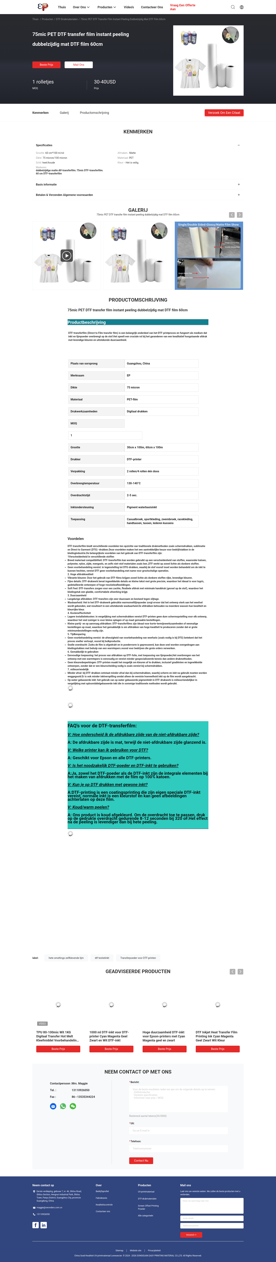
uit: (132, 1123)
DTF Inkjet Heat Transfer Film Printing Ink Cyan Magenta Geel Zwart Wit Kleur (216, 1036)
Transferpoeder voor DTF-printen (138, 958)
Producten (47, 19)
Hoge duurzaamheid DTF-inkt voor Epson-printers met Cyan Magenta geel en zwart (164, 1036)
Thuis (35, 19)
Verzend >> (191, 1235)
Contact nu (141, 1160)
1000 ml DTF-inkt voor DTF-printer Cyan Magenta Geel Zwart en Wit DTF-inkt (109, 1036)
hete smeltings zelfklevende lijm (66, 958)
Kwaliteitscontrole (104, 1205)
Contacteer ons (103, 1211)
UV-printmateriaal (146, 1191)
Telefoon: (136, 1141)
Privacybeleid (154, 1250)
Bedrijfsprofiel (102, 1191)
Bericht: (135, 1082)
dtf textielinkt (102, 958)
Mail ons (78, 64)
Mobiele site (135, 1250)
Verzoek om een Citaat (224, 112)
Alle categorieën (145, 1215)
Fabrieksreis (101, 1198)
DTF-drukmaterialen (67, 19)
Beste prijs (46, 64)
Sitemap (119, 1250)
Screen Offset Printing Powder (148, 1207)
